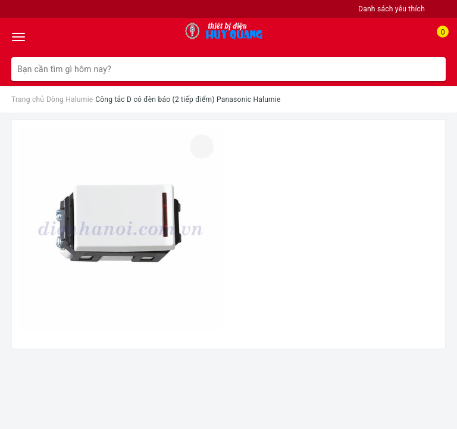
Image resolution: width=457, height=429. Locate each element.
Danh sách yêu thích (391, 9)
